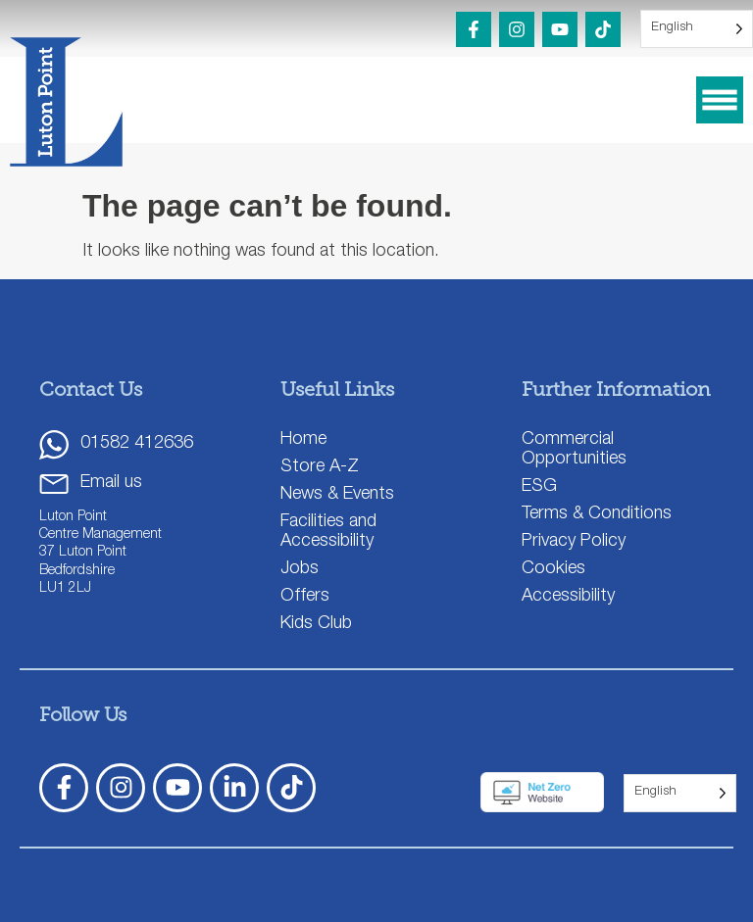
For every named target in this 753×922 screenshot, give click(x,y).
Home (303, 440)
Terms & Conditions (597, 514)
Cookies (553, 569)
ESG (539, 487)
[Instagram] (516, 29)
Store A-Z (319, 467)
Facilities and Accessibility (328, 532)
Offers (304, 597)
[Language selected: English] (696, 29)
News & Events (337, 495)
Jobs (299, 569)
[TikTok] (603, 29)
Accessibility (568, 597)
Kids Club (316, 624)
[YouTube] (559, 29)
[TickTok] (291, 787)
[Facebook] (473, 29)
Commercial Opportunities (574, 449)
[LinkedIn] (234, 787)
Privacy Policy (574, 542)
